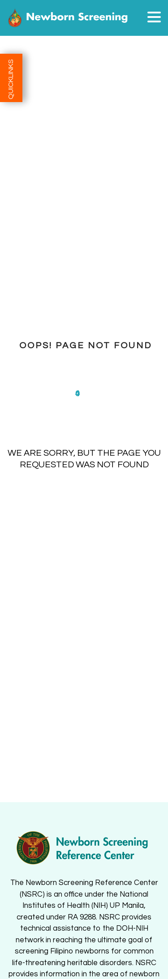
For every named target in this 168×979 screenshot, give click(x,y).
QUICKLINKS (10, 79)
